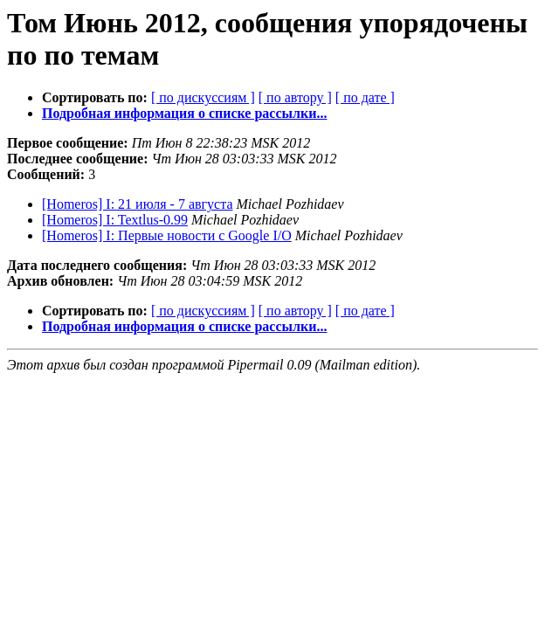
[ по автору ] (295, 97)
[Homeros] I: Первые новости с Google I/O (167, 235)
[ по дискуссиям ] (203, 97)
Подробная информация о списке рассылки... (184, 113)
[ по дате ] (365, 97)
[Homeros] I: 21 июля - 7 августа (137, 204)
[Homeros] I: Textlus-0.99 (115, 219)
